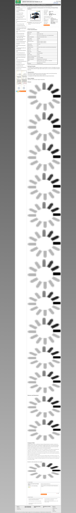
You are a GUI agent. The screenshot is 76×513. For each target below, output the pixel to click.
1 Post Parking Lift (18, 14)
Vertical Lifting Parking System (20, 54)
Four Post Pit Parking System (20, 41)
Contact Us (38, 4)
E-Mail (53, 509)
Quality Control (33, 4)
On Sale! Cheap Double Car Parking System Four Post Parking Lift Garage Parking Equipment (34, 23)
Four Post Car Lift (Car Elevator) (20, 67)
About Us (24, 4)
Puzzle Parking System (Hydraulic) (21, 50)
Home (17, 4)
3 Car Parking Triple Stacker (20, 25)
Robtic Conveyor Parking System (20, 57)
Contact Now (47, 25)
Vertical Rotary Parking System (20, 61)
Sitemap (54, 510)
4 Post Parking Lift (18, 17)
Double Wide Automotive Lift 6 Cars (21, 21)
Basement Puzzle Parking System (20, 45)
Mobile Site (54, 511)
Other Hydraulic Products (19, 64)
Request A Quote (43, 4)
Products (20, 4)
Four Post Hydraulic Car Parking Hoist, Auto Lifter (51, 498)
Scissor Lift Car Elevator (19, 33)
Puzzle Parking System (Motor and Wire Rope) (28, 507)
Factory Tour (28, 4)
